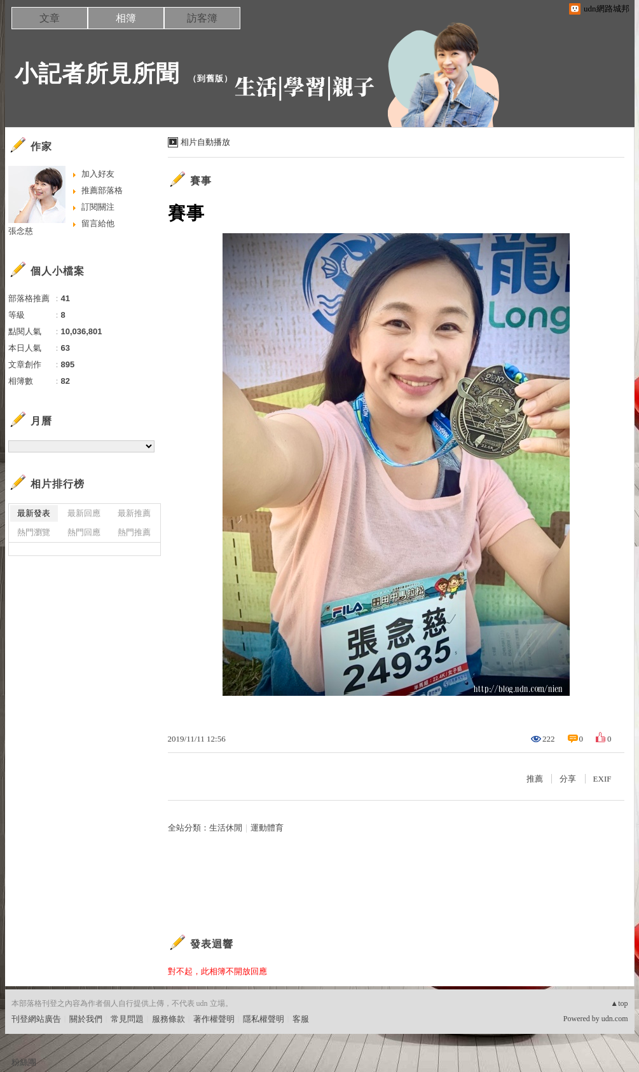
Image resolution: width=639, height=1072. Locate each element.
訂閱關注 (97, 207)
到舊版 (210, 78)
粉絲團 (23, 1062)
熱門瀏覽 (33, 532)
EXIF (602, 779)
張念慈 (20, 231)
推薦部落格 (102, 190)
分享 (568, 779)
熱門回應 (83, 532)
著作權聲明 (214, 1019)
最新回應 (83, 513)
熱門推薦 (134, 532)
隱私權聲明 (263, 1019)
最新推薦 (134, 513)
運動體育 (267, 827)
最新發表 (33, 513)
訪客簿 (202, 18)
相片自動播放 (205, 142)
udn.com (614, 1018)
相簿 (126, 18)
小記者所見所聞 (97, 73)
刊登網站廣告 (36, 1019)
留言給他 (97, 223)
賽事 (201, 180)
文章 (49, 18)
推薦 (534, 779)
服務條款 (168, 1019)
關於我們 (85, 1019)
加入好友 (97, 174)
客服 (300, 1019)
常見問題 (127, 1019)
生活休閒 (225, 827)
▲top (619, 1003)
